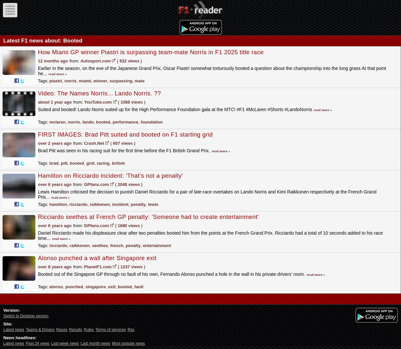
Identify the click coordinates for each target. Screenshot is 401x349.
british (118, 163)
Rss (131, 329)
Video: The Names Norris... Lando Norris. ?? (99, 93)
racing (103, 163)
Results (75, 329)
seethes (100, 245)
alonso (56, 286)
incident (120, 204)
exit (111, 286)
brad (54, 163)
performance (125, 122)
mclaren (57, 122)
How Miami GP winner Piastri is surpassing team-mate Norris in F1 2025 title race (151, 52)
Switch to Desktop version (25, 316)
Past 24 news (37, 343)
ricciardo (78, 204)
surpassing (121, 80)
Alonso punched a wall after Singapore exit (97, 258)
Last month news (95, 343)
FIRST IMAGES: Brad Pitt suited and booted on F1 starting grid (125, 134)
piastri (55, 80)
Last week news (65, 343)
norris (70, 80)
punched (74, 286)
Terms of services (111, 329)
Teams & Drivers (40, 329)
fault (138, 286)
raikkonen (100, 204)
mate (140, 80)
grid (90, 163)
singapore (95, 286)
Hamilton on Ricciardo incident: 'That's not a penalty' (110, 176)
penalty (138, 204)
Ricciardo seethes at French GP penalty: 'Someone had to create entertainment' (148, 217)
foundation (152, 122)
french (116, 245)
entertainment (157, 245)
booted (103, 122)
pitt (64, 163)
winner (100, 80)
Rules (89, 329)
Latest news (13, 329)
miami (85, 80)
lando (88, 122)
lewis (153, 204)
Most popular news (128, 343)
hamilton (58, 204)
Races (61, 329)
